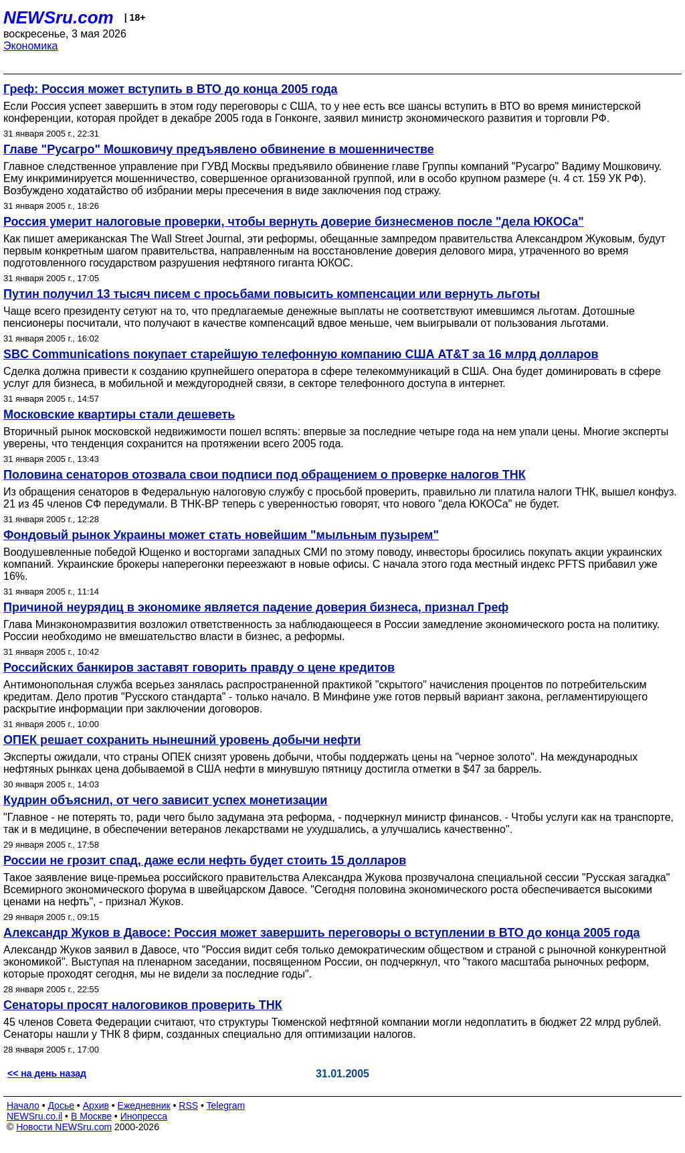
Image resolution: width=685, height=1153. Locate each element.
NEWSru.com (58, 17)
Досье (60, 1105)
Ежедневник (144, 1105)
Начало (23, 1105)
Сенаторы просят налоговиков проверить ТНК (142, 1005)
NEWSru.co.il (34, 1116)
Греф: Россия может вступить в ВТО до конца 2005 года (170, 89)
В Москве (91, 1116)
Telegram (226, 1105)
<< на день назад (46, 1073)
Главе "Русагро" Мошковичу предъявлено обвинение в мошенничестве (218, 149)
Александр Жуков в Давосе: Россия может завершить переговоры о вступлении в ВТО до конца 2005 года (321, 932)
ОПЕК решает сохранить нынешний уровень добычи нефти (182, 740)
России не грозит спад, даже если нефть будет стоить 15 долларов (204, 860)
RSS (188, 1105)
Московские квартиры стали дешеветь (119, 414)
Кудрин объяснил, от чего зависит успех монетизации (165, 800)
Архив (96, 1105)
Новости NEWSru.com (64, 1127)
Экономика (30, 46)
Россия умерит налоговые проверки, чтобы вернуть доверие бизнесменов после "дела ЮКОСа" (293, 221)
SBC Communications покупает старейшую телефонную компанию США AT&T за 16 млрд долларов (301, 354)
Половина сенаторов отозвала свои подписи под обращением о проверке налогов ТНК (264, 474)
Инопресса (144, 1116)
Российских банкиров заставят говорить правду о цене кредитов (199, 667)
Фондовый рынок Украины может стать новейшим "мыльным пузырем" (221, 535)
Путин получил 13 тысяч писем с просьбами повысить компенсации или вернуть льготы (271, 294)
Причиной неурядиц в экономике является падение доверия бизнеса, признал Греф (255, 607)
